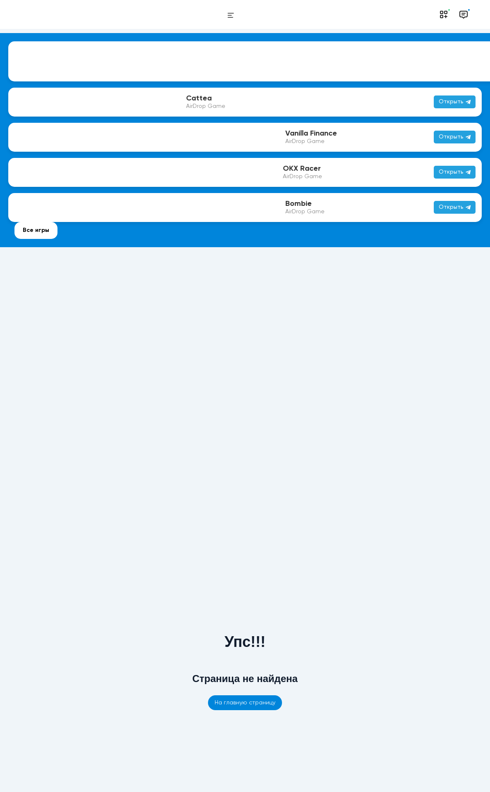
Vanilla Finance (311, 133)
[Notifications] (444, 14)
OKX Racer (302, 168)
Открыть (455, 137)
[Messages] (463, 14)
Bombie (298, 204)
